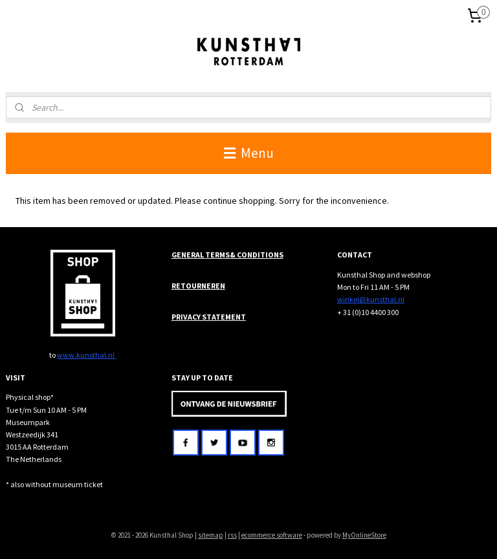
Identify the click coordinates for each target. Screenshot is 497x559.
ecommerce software (271, 535)
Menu (249, 153)
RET (178, 285)
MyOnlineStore (364, 535)
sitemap (210, 535)
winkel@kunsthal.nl (370, 299)
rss (232, 535)
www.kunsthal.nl (86, 355)
